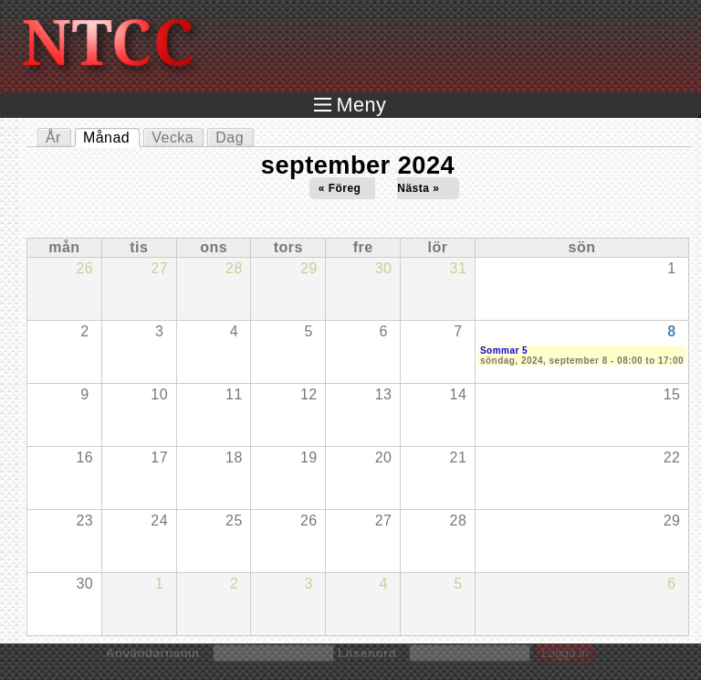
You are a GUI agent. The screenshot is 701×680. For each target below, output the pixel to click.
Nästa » (418, 188)
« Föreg (340, 188)
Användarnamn (157, 653)
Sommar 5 (504, 350)
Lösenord (371, 653)
